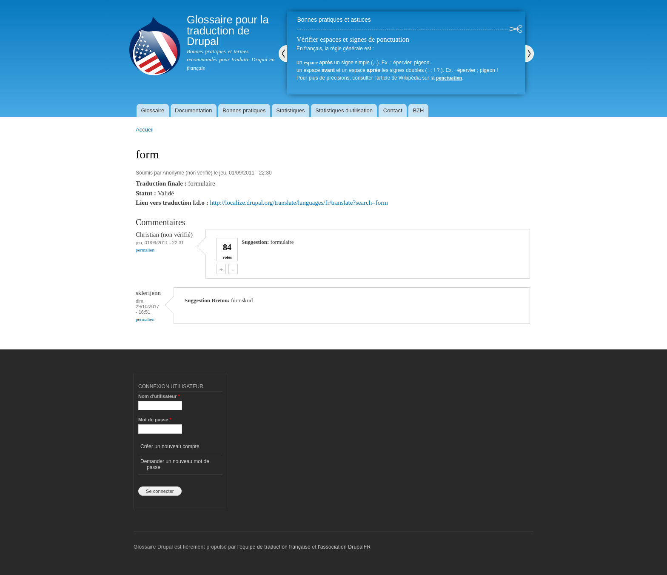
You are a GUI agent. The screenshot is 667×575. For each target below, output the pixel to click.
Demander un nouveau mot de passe (174, 464)
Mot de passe (154, 419)
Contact (392, 110)
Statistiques (290, 110)
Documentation (193, 110)
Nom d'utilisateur (159, 396)
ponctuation (449, 78)
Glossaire (152, 110)
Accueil (145, 129)
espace (311, 63)
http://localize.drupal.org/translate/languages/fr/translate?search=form (299, 202)
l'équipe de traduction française (274, 547)
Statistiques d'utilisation (344, 110)
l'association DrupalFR (344, 547)
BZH (418, 110)
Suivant (529, 53)
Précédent (283, 53)
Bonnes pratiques (243, 110)
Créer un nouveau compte (170, 446)
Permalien (145, 249)
